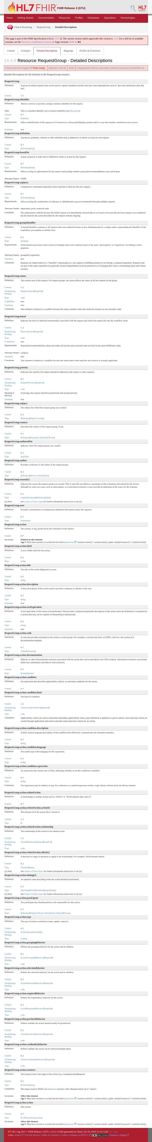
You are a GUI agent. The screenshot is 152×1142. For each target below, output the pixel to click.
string (23, 561)
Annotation (25, 520)
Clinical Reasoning (19, 27)
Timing (52, 890)
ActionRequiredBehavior (32, 1008)
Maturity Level (56, 68)
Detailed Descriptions (47, 50)
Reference (25, 148)
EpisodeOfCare (47, 437)
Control (8, 95)
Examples (25, 50)
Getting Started (25, 17)
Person (41, 913)
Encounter (104, 68)
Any (32, 148)
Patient (113, 68)
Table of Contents (50, 1135)
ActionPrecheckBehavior (32, 1034)
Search (19, 1135)
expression (70, 542)
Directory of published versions (37, 42)
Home (9, 17)
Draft (71, 68)
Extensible (36, 932)
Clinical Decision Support (18, 68)
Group (40, 418)
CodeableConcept (28, 497)
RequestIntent (27, 331)
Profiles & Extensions (90, 50)
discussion (74, 111)
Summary (9, 129)
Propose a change (119, 1135)
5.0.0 (115, 38)
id (21, 823)
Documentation (46, 17)
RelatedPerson (137, 68)
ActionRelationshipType (31, 842)
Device (95, 68)
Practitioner (123, 68)
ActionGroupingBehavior (32, 957)
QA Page (113, 1131)
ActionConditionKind (30, 707)
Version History (32, 1135)
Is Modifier (9, 301)
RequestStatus (27, 291)
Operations (110, 17)
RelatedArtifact (27, 673)
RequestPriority (27, 382)
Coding (24, 938)
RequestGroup (43, 27)
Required (38, 291)
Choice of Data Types (33, 501)
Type (7, 118)
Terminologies (127, 17)
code (23, 297)
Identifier (25, 118)
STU (57, 38)
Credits (63, 1135)
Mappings (68, 50)
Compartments (83, 68)
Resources (64, 17)
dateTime (25, 456)
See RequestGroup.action (32, 1117)
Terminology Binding (10, 292)
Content (11, 50)
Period (32, 890)
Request (52, 1089)
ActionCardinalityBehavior (32, 1059)
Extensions (93, 17)
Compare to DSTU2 (80, 1135)
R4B (71, 42)
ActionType (26, 932)
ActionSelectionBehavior (32, 983)
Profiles (79, 17)
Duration (24, 867)
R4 (75, 42)
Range (31, 867)
